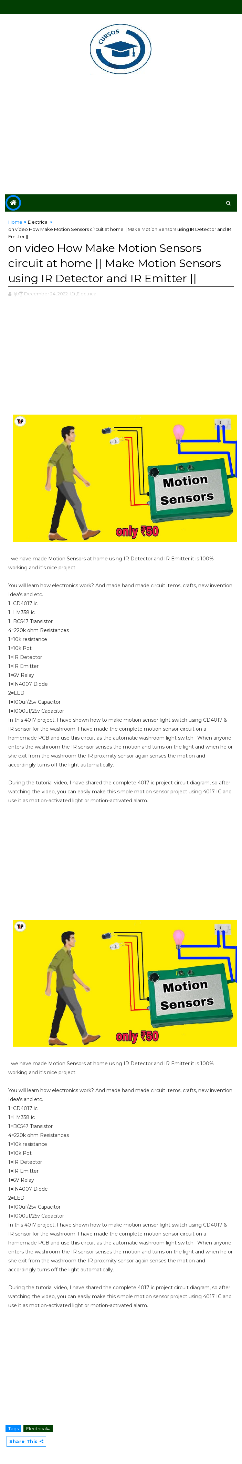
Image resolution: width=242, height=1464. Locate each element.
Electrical (38, 222)
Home (15, 222)
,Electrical (86, 293)
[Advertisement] (121, 136)
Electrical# (38, 1428)
